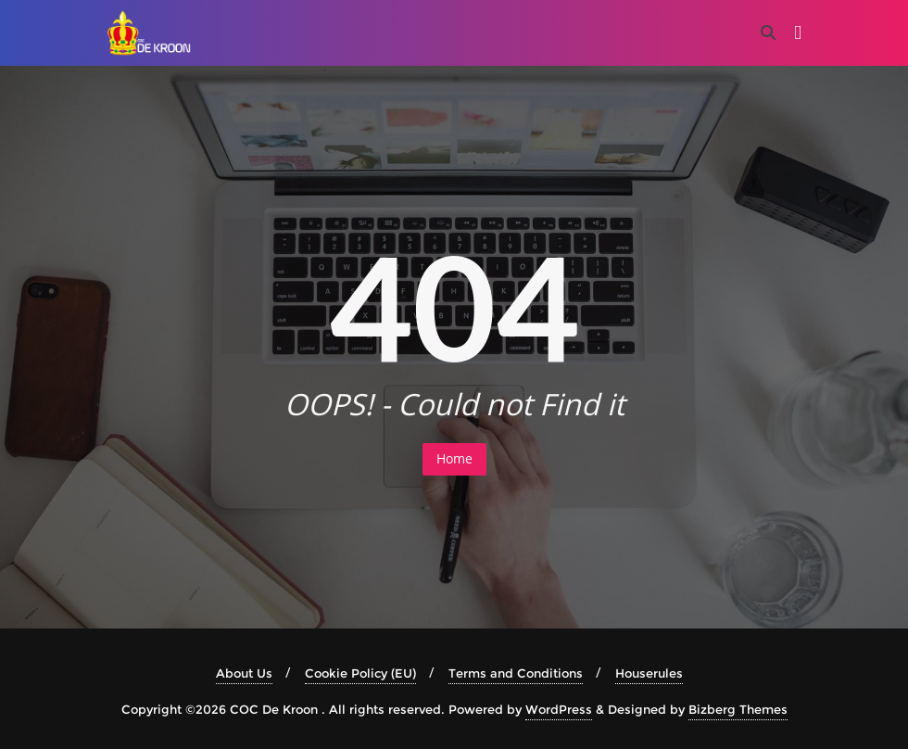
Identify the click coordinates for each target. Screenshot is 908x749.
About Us (244, 673)
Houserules (649, 673)
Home (454, 458)
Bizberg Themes (738, 709)
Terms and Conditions (515, 673)
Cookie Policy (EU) (360, 673)
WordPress (558, 709)
